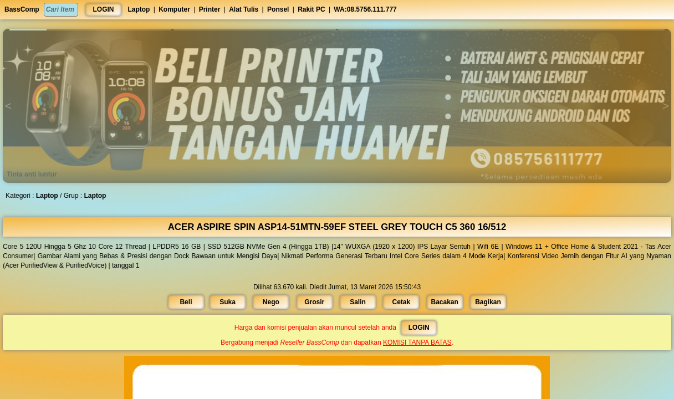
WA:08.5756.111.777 (365, 9)
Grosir (314, 301)
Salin (357, 301)
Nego (272, 301)
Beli (188, 301)
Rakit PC (311, 9)
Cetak (400, 301)
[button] (90, 29)
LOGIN (103, 9)
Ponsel (278, 9)
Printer (210, 9)
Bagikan (485, 301)
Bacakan (443, 301)
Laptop (138, 9)
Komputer (174, 9)
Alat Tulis (243, 9)
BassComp (21, 9)
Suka (229, 301)
